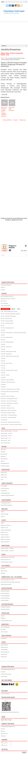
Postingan (4, 742)
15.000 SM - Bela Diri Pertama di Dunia (10, 391)
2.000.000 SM (4, 419)
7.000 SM (3, 368)
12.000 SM (3, 384)
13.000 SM (3, 386)
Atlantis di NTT (4, 532)
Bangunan (3, 573)
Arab (2, 479)
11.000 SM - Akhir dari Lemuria (8, 382)
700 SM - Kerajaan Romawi (7, 323)
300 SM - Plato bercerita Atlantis (8, 316)
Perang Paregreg (5, 488)
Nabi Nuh (3, 451)
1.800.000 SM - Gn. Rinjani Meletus (9, 415)
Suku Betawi (4, 638)
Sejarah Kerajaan (5, 600)
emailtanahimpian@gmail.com (8, 669)
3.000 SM (3, 349)
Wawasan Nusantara (5, 305)
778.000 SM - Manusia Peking (8, 412)
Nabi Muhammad (5, 463)
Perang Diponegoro (5, 493)
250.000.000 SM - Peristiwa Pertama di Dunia (11, 424)
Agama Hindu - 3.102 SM (6, 433)
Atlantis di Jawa (4, 527)
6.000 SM (3, 365)
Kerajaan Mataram (5, 593)
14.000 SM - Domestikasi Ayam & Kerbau (10, 389)
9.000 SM (3, 372)
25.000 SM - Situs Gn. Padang (7, 396)
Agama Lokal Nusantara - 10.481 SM (9, 431)
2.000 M (7, 58)
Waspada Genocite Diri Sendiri (8, 298)
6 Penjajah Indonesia (5, 502)
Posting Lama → (23, 120)
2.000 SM (3, 344)
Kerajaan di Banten (5, 598)
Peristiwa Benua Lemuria (7, 562)
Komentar (4, 745)
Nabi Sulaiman (4, 458)
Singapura (3, 618)
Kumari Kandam (4, 514)
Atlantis (2, 511)
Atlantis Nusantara (5, 541)
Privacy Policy (4, 733)
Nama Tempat (4, 631)
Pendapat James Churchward (8, 557)
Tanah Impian (4, 676)
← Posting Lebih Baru (7, 120)
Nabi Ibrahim (4, 454)
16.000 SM (3, 394)
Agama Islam (4, 472)
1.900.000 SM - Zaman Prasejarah (8, 417)
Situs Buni (3, 568)
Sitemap (3, 289)
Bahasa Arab (4, 474)
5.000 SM (3, 361)
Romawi (3, 616)
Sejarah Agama (4, 645)
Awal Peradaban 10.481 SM (7, 296)
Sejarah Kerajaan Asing (6, 620)
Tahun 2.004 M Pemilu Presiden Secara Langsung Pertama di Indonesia (14, 64)
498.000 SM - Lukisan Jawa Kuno (8, 410)
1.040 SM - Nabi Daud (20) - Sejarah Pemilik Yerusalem (13, 332)
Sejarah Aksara (4, 647)
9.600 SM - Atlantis (5, 375)
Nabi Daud (3, 456)
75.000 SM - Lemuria (5, 405)
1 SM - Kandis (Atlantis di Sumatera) (9, 311)
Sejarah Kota (4, 656)
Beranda (15, 120)
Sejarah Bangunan (5, 652)
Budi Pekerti (4, 301)
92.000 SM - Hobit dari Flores (7, 408)
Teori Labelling (4, 303)
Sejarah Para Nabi (5, 466)
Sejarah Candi (4, 570)
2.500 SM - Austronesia (6, 346)
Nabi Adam (3, 449)
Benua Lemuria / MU (5, 559)
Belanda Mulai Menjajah (6, 505)
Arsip (18, 308)
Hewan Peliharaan (5, 627)
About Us (3, 728)
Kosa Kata (3, 629)
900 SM (2, 325)
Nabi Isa (3, 461)
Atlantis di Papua (4, 534)
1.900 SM (3, 339)
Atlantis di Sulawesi (5, 537)
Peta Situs (3, 671)
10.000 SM (3, 377)
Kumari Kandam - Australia (7, 550)
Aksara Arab (4, 477)
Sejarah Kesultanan (5, 609)
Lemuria (3, 516)
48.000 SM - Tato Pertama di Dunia (9, 401)
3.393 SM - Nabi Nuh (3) (6, 353)
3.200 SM (3, 358)
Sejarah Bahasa (4, 649)
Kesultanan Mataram (5, 607)
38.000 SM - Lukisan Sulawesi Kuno (9, 398)
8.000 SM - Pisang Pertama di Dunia (9, 370)
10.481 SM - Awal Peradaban (7, 379)
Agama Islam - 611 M (5, 440)
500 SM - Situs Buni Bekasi (7, 321)
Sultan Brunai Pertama (6, 584)
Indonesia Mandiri (5, 693)
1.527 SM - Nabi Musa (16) (6, 337)
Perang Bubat (4, 486)
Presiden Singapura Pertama (7, 579)
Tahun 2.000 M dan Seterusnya (11, 109)
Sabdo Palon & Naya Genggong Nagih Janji (12, 54)
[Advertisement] (14, 29)
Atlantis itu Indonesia (6, 525)
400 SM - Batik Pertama (6, 318)
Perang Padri (4, 490)
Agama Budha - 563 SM (6, 435)
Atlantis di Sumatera (5, 539)
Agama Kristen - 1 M (5, 438)
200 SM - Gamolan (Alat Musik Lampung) (10, 313)
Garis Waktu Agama (5, 442)
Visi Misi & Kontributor (6, 285)
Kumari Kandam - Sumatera (7, 548)
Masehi (13, 308)
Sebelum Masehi (5, 308)
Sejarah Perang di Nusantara (7, 495)
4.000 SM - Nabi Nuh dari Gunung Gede (10, 356)
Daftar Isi (3, 287)
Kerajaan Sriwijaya (5, 591)
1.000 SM (3, 330)
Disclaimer (3, 736)
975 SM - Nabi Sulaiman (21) (7, 328)
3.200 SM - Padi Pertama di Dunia (8, 351)
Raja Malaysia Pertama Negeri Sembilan (10, 582)
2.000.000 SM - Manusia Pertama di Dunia (10, 422)
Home (2, 58)
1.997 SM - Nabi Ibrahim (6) (7, 342)
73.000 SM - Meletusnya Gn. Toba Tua (9, 403)
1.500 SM (3, 335)
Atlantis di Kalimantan (6, 530)
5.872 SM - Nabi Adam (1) (6, 363)
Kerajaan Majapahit (5, 595)
